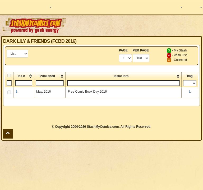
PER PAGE (141, 50)
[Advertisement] (135, 25)
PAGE (123, 50)
